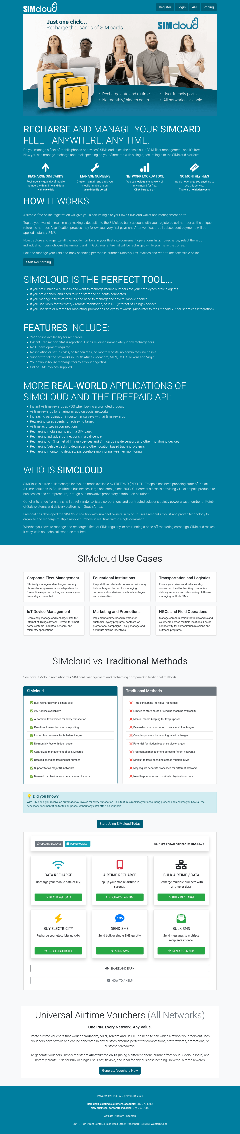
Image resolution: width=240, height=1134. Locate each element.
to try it (144, 189)
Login (182, 7)
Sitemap (131, 1116)
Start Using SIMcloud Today (120, 824)
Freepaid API (167, 309)
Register (165, 7)
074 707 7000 (141, 1108)
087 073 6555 (145, 1104)
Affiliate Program (114, 1116)
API (194, 7)
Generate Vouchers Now (120, 1071)
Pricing (209, 7)
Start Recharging (38, 262)
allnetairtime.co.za (103, 1055)
